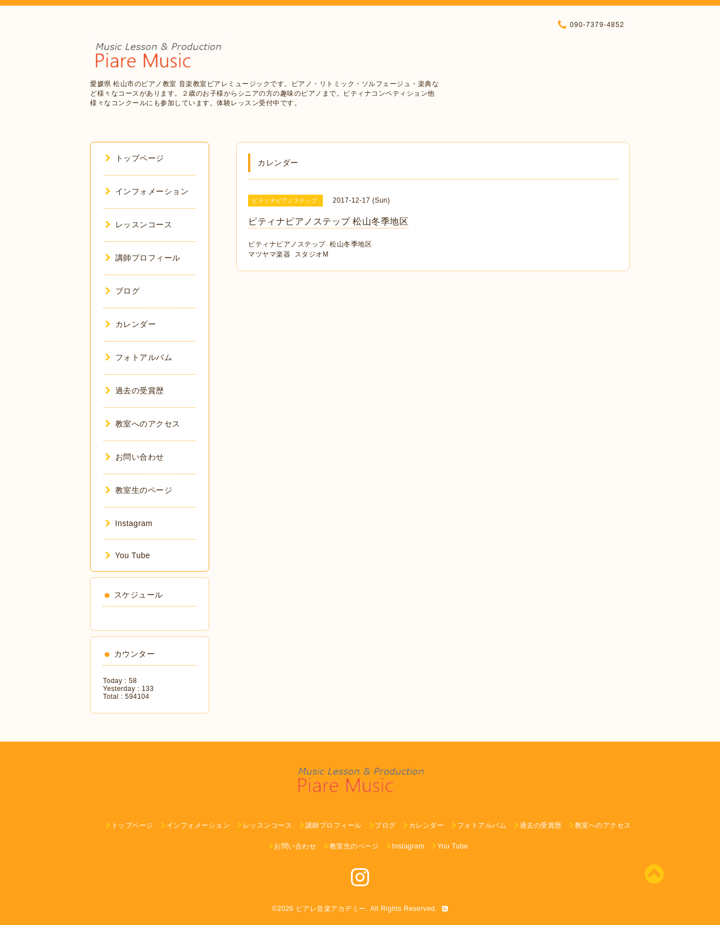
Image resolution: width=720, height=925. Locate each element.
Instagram (128, 523)
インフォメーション (146, 191)
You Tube (127, 555)
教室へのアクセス (143, 423)
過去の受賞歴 (134, 390)
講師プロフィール (143, 257)
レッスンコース (138, 224)
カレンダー (130, 324)
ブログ (122, 290)
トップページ (134, 158)
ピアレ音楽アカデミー (331, 909)
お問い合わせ (134, 456)
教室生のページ (138, 490)
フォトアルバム (138, 357)
